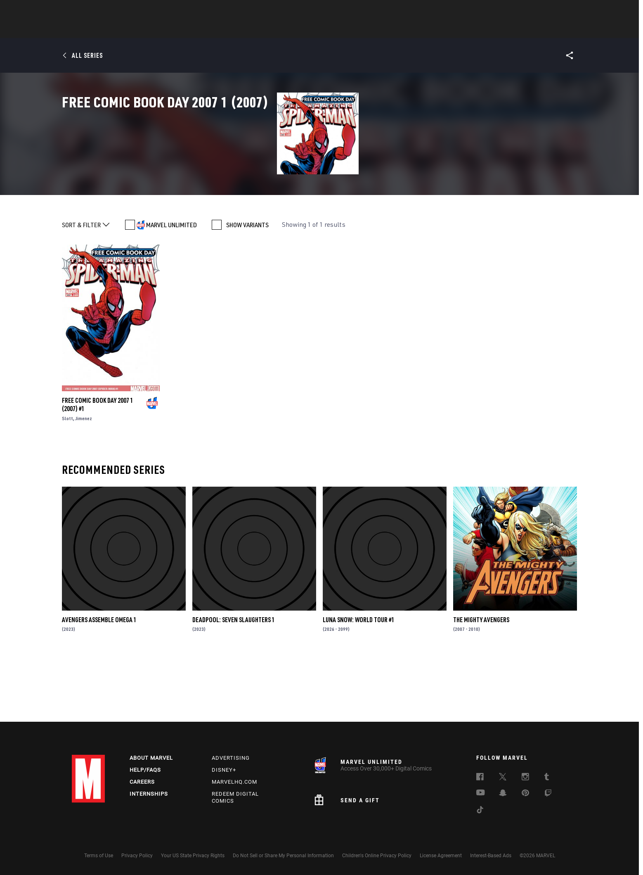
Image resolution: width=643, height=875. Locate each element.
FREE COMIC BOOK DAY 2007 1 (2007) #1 (97, 467)
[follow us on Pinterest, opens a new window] (525, 793)
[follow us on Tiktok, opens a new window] (480, 811)
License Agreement (441, 855)
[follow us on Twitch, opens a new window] (548, 794)
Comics (227, 29)
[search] (556, 10)
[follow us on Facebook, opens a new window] (480, 778)
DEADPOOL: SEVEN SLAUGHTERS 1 (233, 682)
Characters (268, 29)
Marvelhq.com (234, 782)
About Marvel (151, 758)
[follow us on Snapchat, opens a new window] (503, 794)
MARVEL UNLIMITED (171, 287)
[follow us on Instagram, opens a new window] (525, 778)
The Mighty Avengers (481, 682)
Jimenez (83, 481)
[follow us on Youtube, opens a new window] (480, 793)
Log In (102, 11)
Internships (149, 794)
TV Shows (344, 29)
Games (379, 29)
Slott (67, 481)
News (196, 29)
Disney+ (224, 770)
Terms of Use (98, 855)
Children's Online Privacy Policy (376, 855)
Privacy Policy (137, 855)
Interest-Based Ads (490, 855)
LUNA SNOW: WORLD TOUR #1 (359, 682)
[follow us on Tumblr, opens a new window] (546, 778)
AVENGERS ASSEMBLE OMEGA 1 (99, 682)
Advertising (231, 758)
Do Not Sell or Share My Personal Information (283, 855)
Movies (308, 29)
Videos (411, 29)
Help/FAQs (145, 770)
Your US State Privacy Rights (193, 855)
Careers (142, 782)
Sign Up (129, 11)
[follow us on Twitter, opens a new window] (502, 778)
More (442, 29)
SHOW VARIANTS (247, 287)
